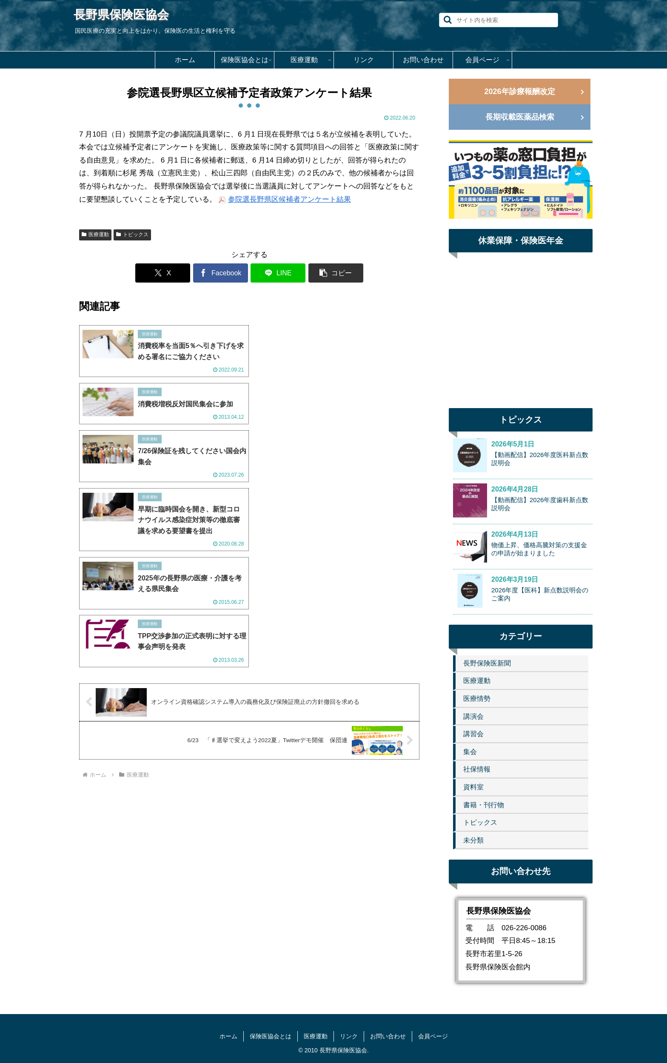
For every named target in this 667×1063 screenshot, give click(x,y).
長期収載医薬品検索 (519, 117)
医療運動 (95, 234)
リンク (349, 1036)
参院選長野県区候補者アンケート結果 (289, 199)
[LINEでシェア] (278, 273)
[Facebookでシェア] (221, 273)
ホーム (228, 1036)
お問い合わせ (388, 1036)
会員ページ (433, 1036)
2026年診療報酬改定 (519, 91)
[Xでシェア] (163, 273)
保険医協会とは (270, 1036)
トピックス (132, 234)
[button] (447, 20)
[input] (498, 20)
